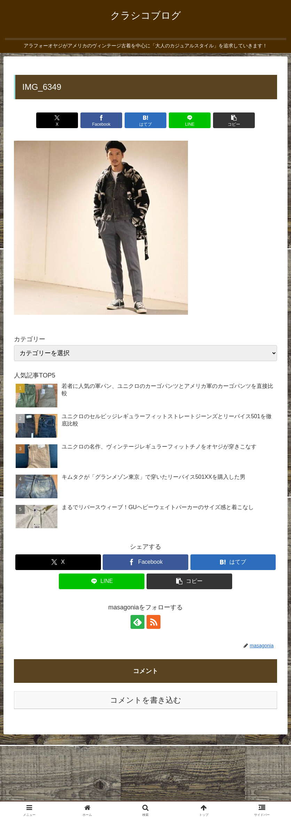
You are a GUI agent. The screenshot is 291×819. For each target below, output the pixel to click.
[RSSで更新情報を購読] (153, 622)
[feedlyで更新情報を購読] (137, 622)
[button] (234, 120)
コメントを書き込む (145, 700)
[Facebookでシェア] (101, 120)
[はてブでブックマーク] (146, 120)
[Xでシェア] (57, 120)
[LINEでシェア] (190, 120)
